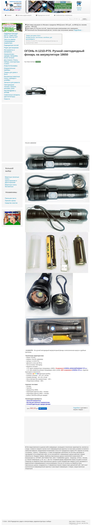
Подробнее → (78, 30)
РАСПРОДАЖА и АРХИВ (10, 91)
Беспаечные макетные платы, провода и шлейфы (12, 78)
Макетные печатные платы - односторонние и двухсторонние (12, 179)
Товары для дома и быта (11, 73)
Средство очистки (11, 203)
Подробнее (76, 408)
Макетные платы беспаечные (11, 185)
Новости (7, 99)
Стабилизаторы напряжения (63, 15)
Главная (8, 15)
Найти (84, 19)
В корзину (42, 408)
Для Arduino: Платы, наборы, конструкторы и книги (12, 61)
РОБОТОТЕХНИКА (10, 66)
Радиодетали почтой (43, 15)
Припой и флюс (10, 201)
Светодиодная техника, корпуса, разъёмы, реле (10, 86)
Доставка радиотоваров (23, 15)
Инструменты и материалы (9, 51)
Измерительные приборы (9, 69)
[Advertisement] (12, 133)
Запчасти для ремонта (12, 82)
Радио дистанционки (11, 48)
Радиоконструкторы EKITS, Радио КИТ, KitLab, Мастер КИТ (11, 35)
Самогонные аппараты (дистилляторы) (12, 95)
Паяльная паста (10, 198)
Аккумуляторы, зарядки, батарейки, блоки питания (11, 56)
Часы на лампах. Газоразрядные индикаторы (10, 41)
